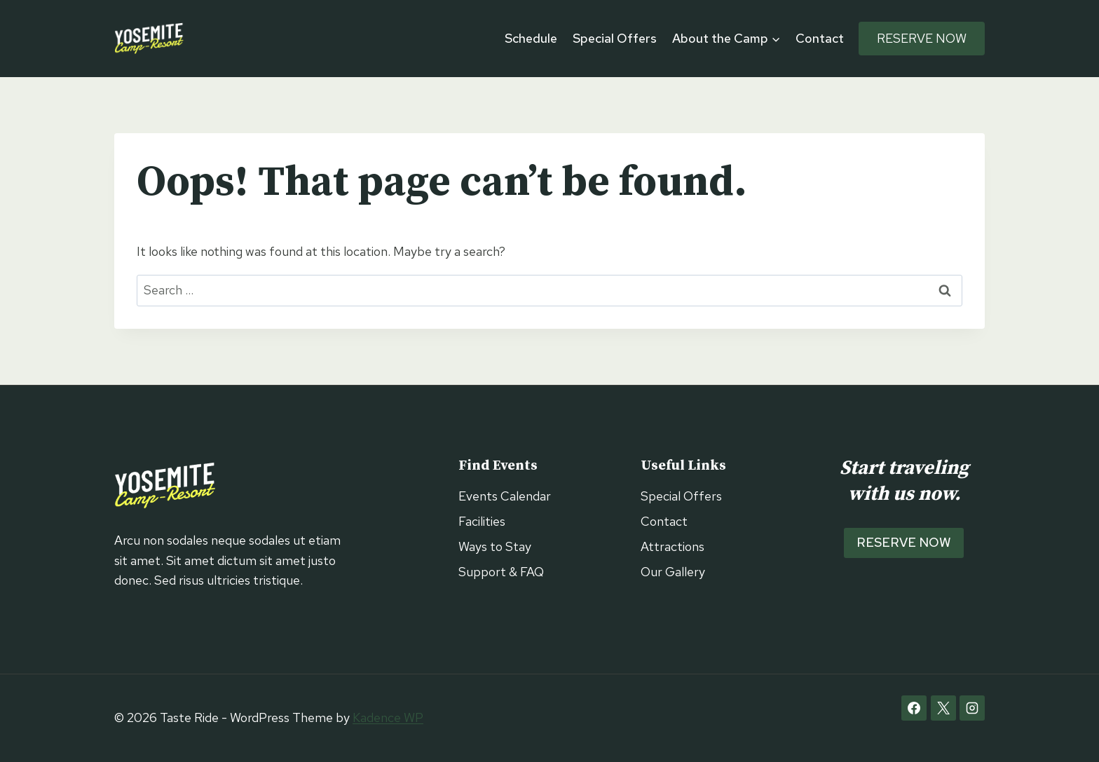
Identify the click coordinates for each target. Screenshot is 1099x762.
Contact (820, 38)
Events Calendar (504, 496)
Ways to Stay (494, 546)
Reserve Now (922, 38)
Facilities (481, 521)
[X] (943, 708)
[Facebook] (914, 708)
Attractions (672, 546)
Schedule (531, 38)
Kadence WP (388, 717)
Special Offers (615, 38)
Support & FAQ (501, 572)
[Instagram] (972, 708)
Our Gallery (673, 572)
